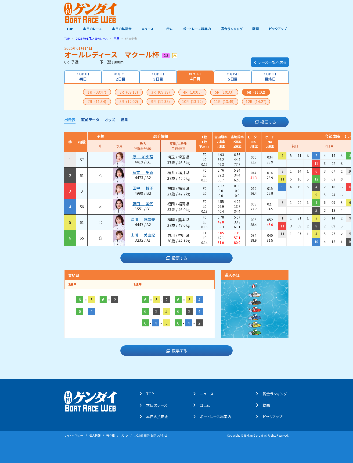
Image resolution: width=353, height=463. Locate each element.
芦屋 (116, 38)
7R (97, 101)
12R (256, 101)
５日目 (233, 76)
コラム (168, 28)
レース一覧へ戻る (269, 60)
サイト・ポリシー (73, 435)
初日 (82, 76)
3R (160, 92)
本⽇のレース (158, 405)
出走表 (70, 119)
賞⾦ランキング (277, 393)
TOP (67, 28)
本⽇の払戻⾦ (159, 416)
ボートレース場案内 (197, 28)
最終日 (270, 76)
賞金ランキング (233, 28)
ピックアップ (280, 28)
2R (128, 92)
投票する (265, 122)
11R (224, 101)
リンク (124, 435)
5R (224, 92)
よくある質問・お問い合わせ (150, 435)
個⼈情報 (95, 435)
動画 (257, 28)
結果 (124, 119)
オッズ (110, 119)
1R (97, 92)
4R (192, 92)
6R (256, 92)
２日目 (120, 76)
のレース (92, 38)
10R (192, 101)
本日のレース (91, 28)
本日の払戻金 (121, 28)
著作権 (110, 435)
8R (128, 101)
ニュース (147, 28)
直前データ (90, 119)
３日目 (158, 76)
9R (160, 101)
